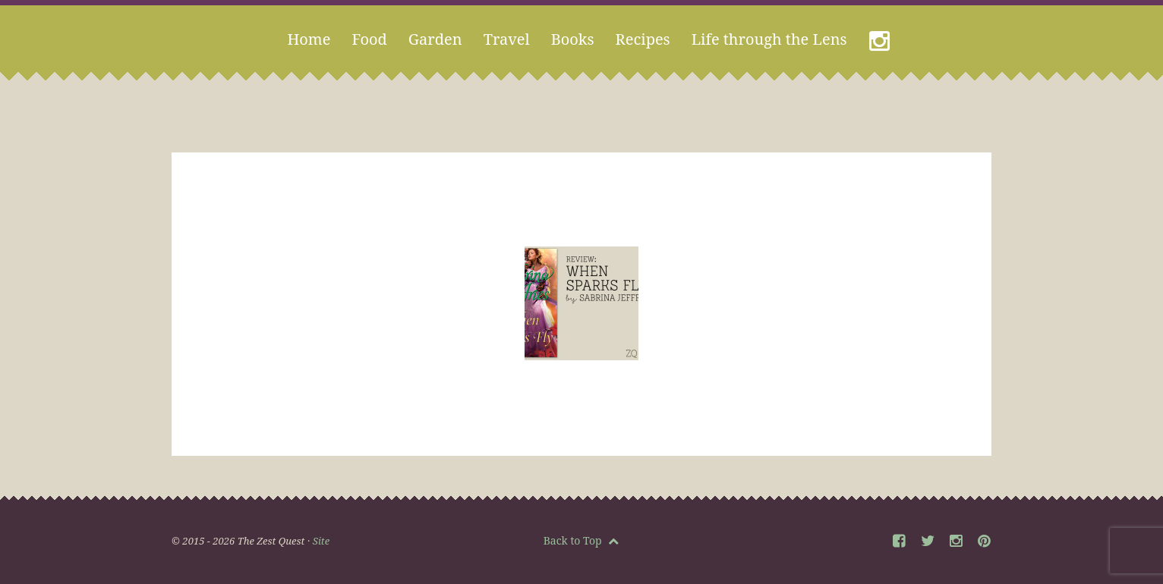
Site (321, 541)
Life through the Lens (769, 39)
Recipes (643, 39)
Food (368, 39)
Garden (435, 39)
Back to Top (581, 540)
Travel (507, 39)
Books (572, 39)
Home (308, 39)
